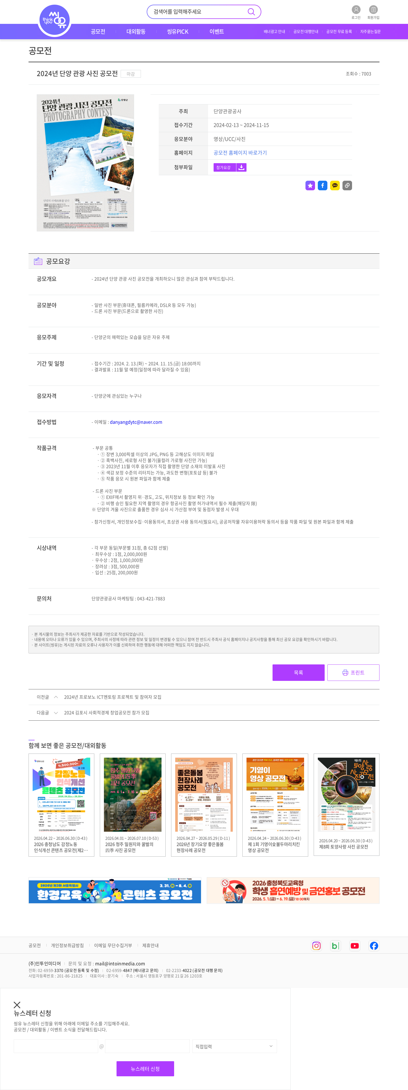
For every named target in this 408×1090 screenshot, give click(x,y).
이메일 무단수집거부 (113, 945)
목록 (298, 672)
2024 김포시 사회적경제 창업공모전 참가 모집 (106, 712)
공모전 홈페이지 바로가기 (240, 152)
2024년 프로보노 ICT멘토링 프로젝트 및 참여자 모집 (113, 697)
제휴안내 (150, 945)
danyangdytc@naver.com (136, 421)
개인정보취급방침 (67, 945)
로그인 (356, 12)
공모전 (35, 945)
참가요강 (223, 167)
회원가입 (373, 12)
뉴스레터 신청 (145, 1068)
